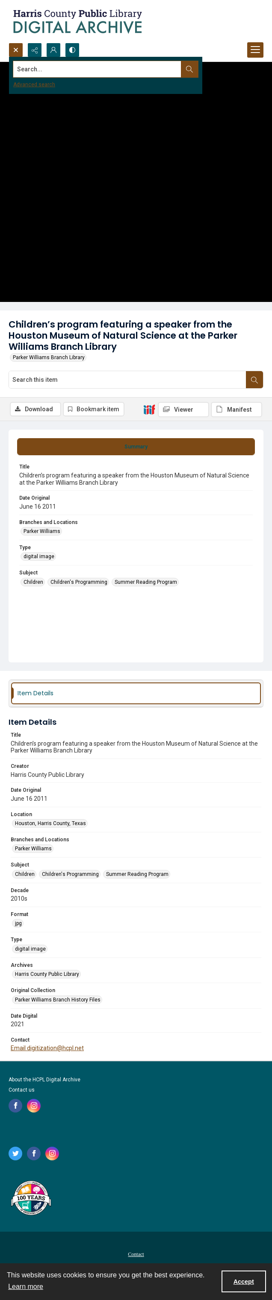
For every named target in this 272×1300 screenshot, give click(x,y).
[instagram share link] (34, 1106)
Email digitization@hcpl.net (47, 1048)
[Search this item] (127, 379)
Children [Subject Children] (33, 582)
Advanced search (34, 85)
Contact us (22, 1090)
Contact (136, 1254)
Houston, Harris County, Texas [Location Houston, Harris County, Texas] (50, 823)
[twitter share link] (15, 1153)
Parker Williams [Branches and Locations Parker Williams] (42, 531)
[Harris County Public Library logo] (31, 1198)
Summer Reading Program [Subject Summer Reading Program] (146, 582)
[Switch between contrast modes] (72, 50)
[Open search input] (16, 50)
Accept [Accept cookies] (244, 1281)
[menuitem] (136, 1254)
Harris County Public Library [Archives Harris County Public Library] (47, 974)
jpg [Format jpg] (18, 923)
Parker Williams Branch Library (49, 357)
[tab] (136, 447)
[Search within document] (254, 379)
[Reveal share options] (34, 50)
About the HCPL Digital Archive (44, 1080)
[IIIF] (149, 409)
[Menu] (255, 50)
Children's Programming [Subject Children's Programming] (78, 582)
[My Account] (53, 50)
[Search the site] (109, 69)
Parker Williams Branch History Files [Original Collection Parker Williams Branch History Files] (58, 1000)
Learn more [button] (25, 1286)
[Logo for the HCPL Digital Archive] (77, 21)
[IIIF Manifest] (236, 409)
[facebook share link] (15, 1106)
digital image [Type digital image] (39, 556)
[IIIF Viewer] (183, 409)
